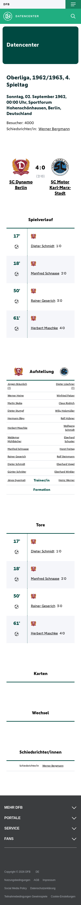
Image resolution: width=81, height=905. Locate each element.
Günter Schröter (17, 472)
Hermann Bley (16, 418)
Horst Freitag (67, 449)
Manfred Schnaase (45, 273)
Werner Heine (16, 395)
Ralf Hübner (68, 418)
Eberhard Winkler (64, 472)
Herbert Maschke (44, 328)
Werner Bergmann (54, 129)
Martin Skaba (15, 403)
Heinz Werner (67, 480)
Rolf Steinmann (66, 456)
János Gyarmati (16, 480)
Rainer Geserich (43, 300)
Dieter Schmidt (42, 246)
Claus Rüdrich (67, 403)
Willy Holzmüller (65, 411)
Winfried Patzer (66, 395)
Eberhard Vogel (66, 464)
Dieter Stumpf (16, 411)
